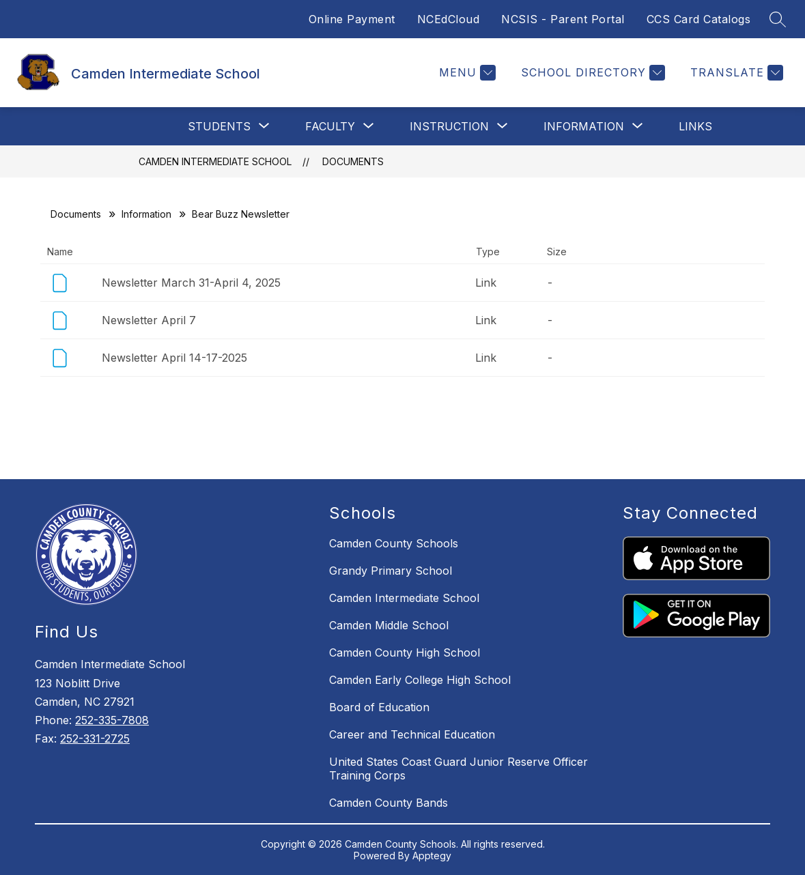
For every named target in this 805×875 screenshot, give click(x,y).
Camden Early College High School (420, 680)
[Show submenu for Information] (583, 126)
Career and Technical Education (412, 734)
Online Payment (352, 19)
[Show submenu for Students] (219, 126)
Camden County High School (404, 652)
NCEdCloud (448, 19)
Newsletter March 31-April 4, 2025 (191, 282)
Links (695, 126)
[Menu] (466, 72)
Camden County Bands (388, 802)
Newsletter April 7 (149, 320)
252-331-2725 (95, 738)
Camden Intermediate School (215, 161)
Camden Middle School (389, 625)
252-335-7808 (112, 720)
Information (146, 214)
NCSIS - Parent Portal (563, 19)
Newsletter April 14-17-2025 (174, 357)
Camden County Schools (393, 543)
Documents (353, 161)
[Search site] (777, 19)
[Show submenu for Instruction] (449, 126)
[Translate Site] (735, 72)
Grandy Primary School (390, 570)
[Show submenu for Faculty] (330, 126)
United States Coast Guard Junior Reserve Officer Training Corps (458, 768)
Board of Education (379, 707)
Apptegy (431, 855)
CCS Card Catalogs (699, 19)
